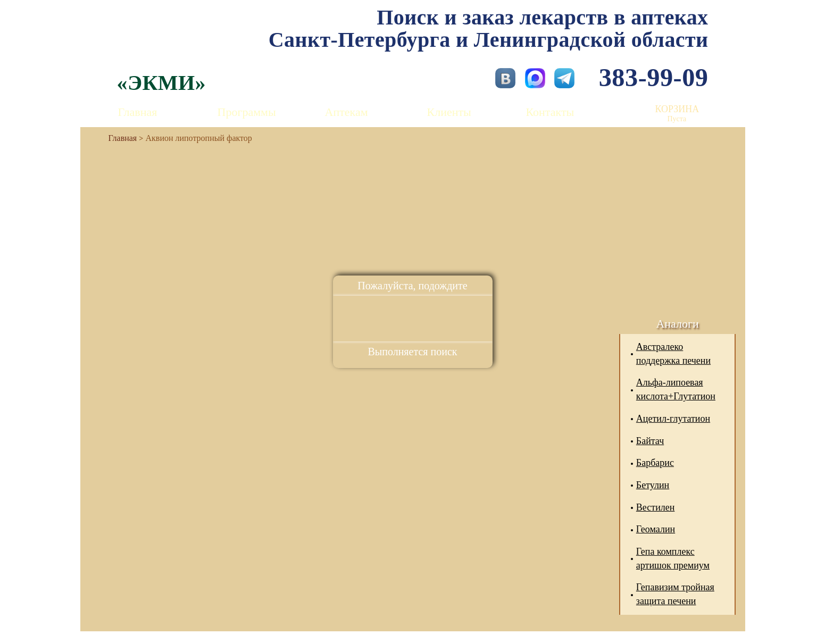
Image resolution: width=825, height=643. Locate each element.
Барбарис (655, 462)
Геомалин (655, 529)
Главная (137, 112)
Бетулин (652, 485)
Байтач (650, 441)
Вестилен (655, 507)
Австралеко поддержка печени (673, 353)
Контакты (550, 112)
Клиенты (449, 112)
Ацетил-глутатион (673, 418)
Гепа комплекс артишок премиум (673, 558)
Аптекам (346, 112)
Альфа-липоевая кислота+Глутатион (675, 389)
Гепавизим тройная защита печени (675, 594)
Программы (247, 112)
